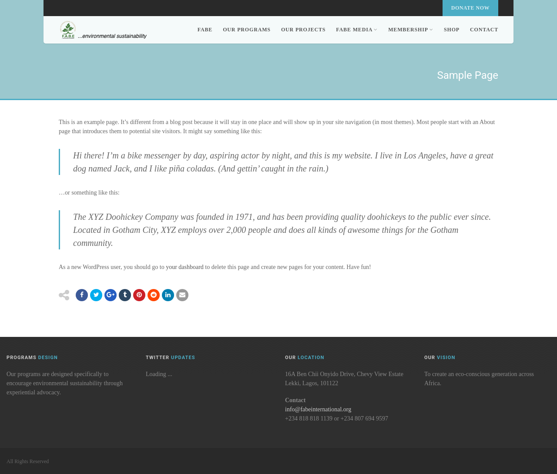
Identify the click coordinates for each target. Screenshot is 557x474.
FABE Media (357, 30)
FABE (205, 30)
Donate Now (470, 8)
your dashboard (185, 267)
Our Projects (303, 30)
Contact (484, 30)
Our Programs (247, 30)
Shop (452, 30)
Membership (410, 30)
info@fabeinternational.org (318, 409)
